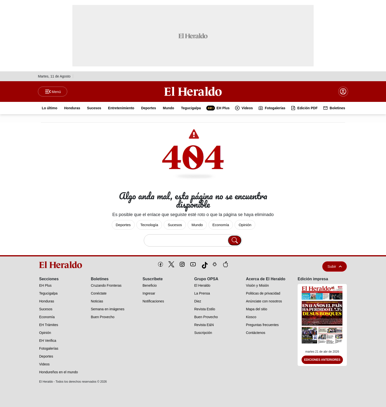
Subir (334, 266)
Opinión (245, 225)
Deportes (123, 225)
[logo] (62, 264)
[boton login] (343, 91)
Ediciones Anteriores (322, 359)
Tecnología (149, 225)
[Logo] (193, 91)
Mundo (197, 225)
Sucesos (175, 225)
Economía (220, 225)
